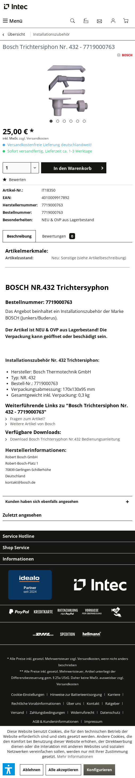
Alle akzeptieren (63, 769)
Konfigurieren (99, 769)
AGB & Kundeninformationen (56, 721)
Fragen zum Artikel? (25, 418)
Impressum (93, 721)
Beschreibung (19, 236)
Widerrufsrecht (82, 712)
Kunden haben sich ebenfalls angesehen (41, 501)
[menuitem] (34, 21)
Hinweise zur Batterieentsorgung (76, 694)
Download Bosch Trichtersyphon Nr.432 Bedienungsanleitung (62, 439)
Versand (17, 712)
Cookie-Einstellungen (27, 694)
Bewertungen (58, 236)
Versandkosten (88, 658)
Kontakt (93, 703)
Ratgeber (112, 703)
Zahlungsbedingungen (47, 712)
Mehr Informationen (75, 756)
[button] (9, 769)
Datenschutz (110, 712)
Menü (12, 21)
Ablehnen (31, 769)
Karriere (114, 694)
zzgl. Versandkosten (34, 138)
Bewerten (14, 179)
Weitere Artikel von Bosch (30, 423)
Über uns (74, 703)
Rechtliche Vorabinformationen (36, 703)
